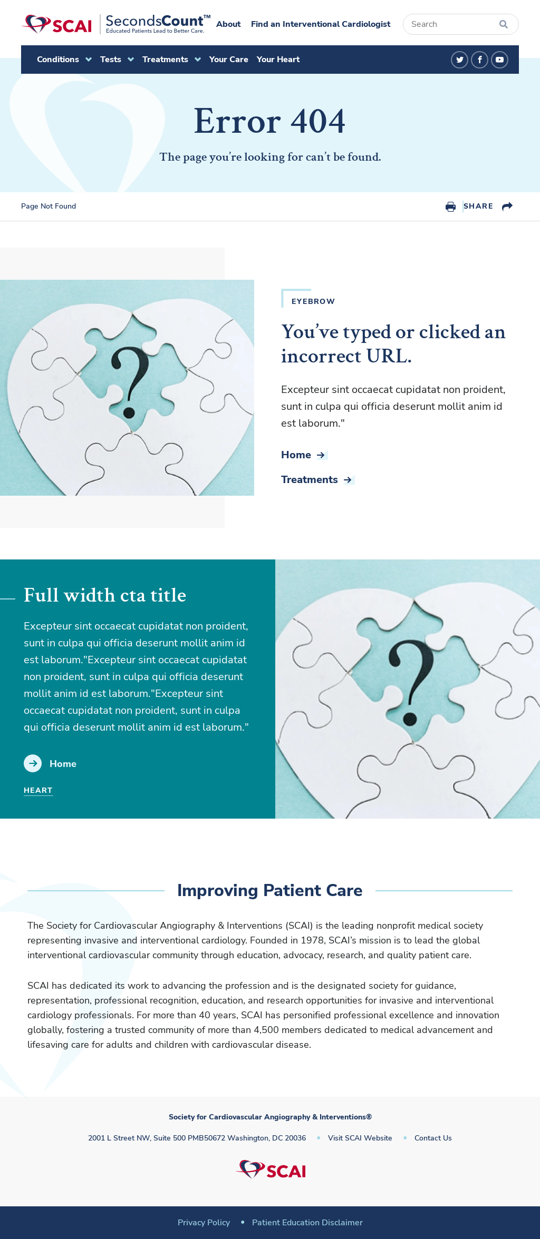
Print (451, 206)
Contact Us (433, 1138)
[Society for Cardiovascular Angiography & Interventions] (115, 24)
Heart (38, 790)
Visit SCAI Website (360, 1138)
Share (478, 206)
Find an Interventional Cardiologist (320, 24)
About (228, 24)
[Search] (461, 24)
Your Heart (278, 59)
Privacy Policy (204, 1222)
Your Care (228, 59)
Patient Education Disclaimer (307, 1222)
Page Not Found (48, 206)
